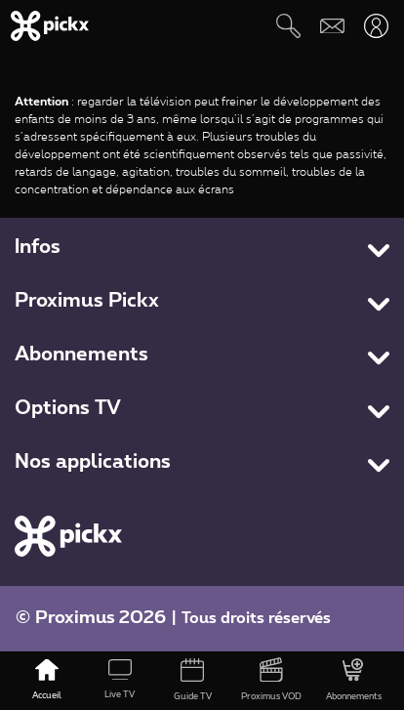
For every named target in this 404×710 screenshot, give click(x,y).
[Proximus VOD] (271, 680)
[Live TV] (120, 680)
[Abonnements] (353, 680)
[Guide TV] (192, 680)
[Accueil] (47, 680)
